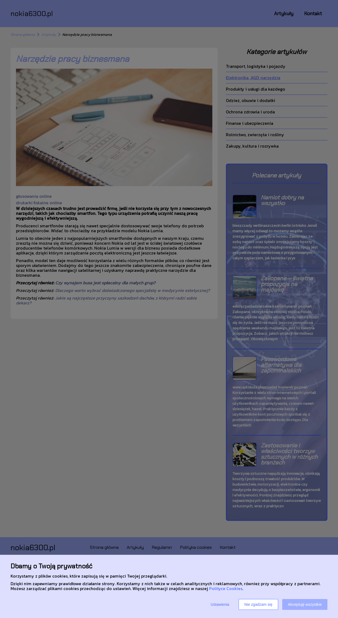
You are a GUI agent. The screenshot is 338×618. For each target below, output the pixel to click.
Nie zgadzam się (258, 604)
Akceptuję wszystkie (305, 604)
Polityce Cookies (225, 588)
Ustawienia (220, 604)
